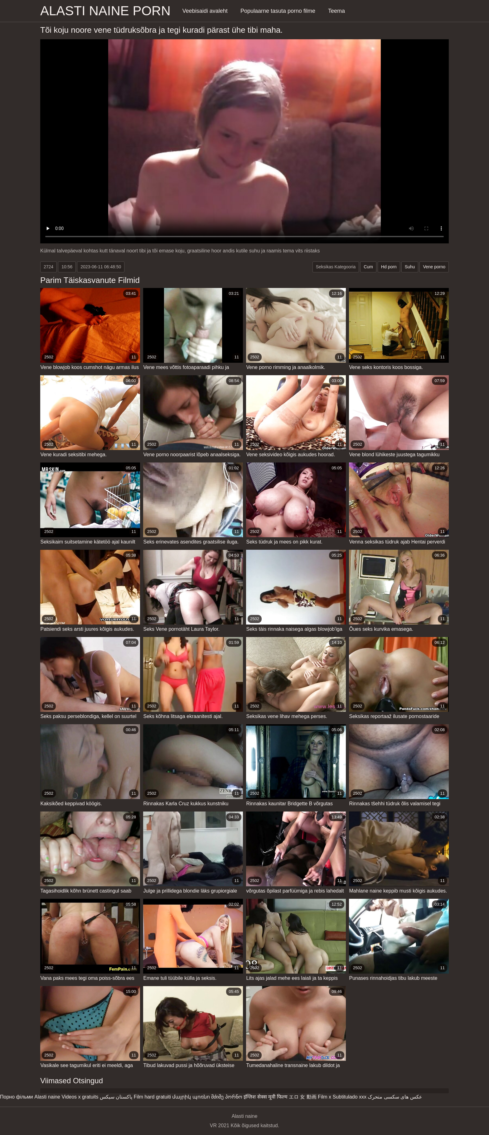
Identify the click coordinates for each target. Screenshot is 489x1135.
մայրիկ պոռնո (191, 1096)
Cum (368, 266)
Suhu (410, 266)
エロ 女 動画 (303, 1096)
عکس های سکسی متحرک (395, 1096)
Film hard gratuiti (152, 1096)
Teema (336, 11)
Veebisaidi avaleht (205, 11)
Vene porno (434, 266)
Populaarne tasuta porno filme (277, 11)
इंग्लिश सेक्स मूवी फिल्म (265, 1096)
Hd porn (389, 266)
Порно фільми (16, 1096)
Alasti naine (47, 1096)
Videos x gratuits (79, 1096)
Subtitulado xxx (349, 1096)
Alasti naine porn (105, 10)
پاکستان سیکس (116, 1096)
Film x (324, 1096)
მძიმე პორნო (226, 1096)
